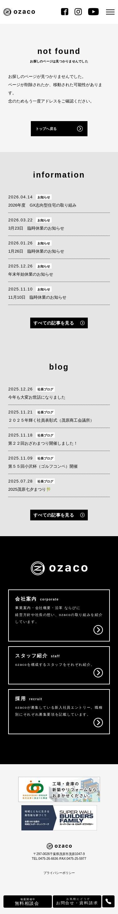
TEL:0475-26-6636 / (46, 858)
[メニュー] (110, 12)
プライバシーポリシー (59, 873)
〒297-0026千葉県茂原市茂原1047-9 (59, 854)
